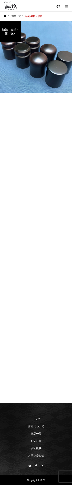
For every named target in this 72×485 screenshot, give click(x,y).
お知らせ (36, 440)
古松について (36, 426)
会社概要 (36, 448)
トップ (36, 419)
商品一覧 (36, 433)
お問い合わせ (36, 455)
